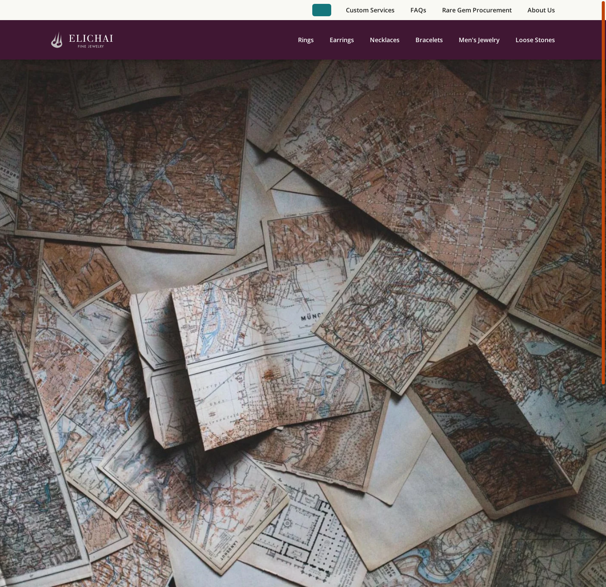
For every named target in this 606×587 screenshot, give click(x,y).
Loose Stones (535, 40)
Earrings (342, 40)
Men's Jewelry (479, 40)
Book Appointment (321, 10)
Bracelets (429, 40)
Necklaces (385, 40)
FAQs (418, 10)
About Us (541, 10)
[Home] (82, 40)
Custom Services (370, 10)
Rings (306, 40)
